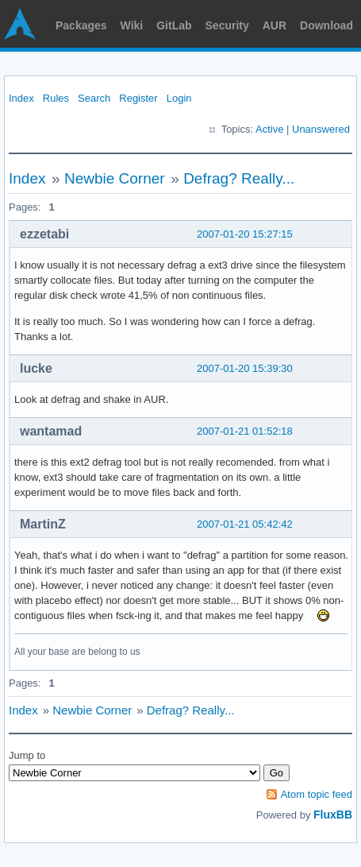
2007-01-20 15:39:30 (245, 368)
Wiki (132, 25)
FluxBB (332, 814)
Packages (81, 25)
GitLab (173, 25)
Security (227, 25)
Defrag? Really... (238, 178)
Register (138, 98)
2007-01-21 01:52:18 (245, 431)
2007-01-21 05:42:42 (245, 524)
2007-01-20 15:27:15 (245, 234)
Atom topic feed (316, 794)
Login (179, 98)
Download (326, 25)
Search (94, 98)
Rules (56, 98)
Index (21, 98)
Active (269, 129)
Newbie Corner (114, 178)
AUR (274, 25)
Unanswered (321, 129)
